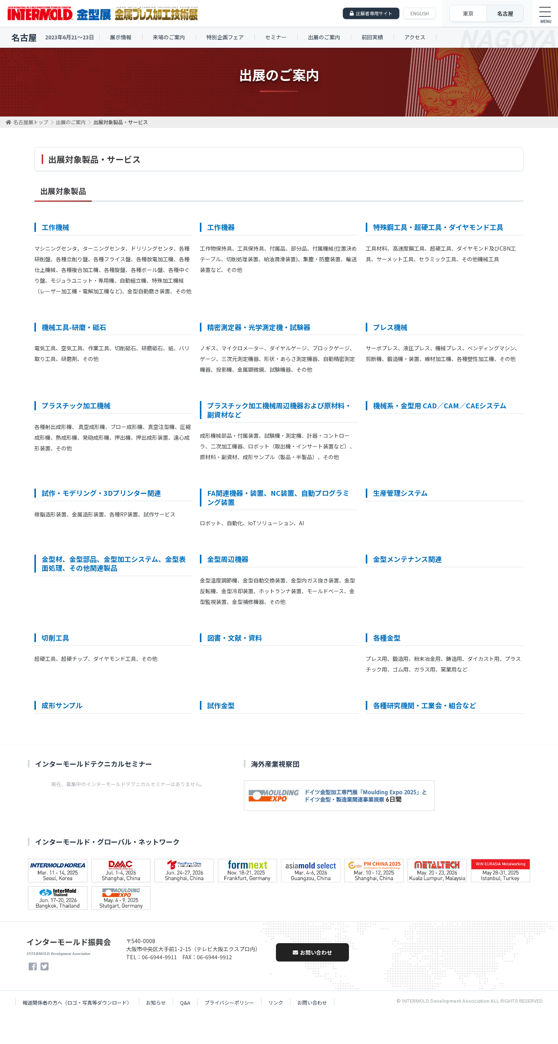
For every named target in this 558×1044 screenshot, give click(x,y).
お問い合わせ (312, 952)
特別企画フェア (225, 37)
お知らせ (156, 1002)
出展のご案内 (324, 37)
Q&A (185, 1002)
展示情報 (120, 37)
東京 (468, 13)
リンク (275, 1002)
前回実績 (372, 37)
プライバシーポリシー (229, 1002)
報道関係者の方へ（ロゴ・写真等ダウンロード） (77, 1002)
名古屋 (505, 13)
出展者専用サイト (374, 13)
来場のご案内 (169, 37)
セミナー (276, 37)
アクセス (414, 37)
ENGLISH (419, 13)
